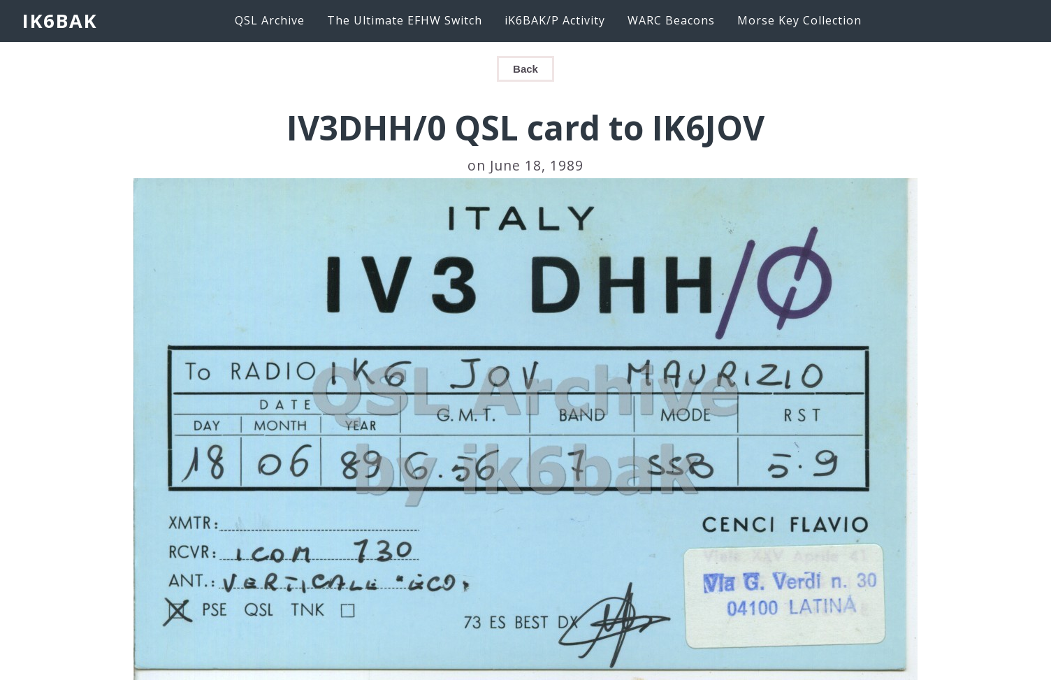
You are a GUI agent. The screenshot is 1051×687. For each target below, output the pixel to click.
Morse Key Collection (799, 20)
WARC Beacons (671, 20)
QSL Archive (270, 20)
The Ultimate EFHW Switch (404, 20)
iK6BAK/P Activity (555, 20)
